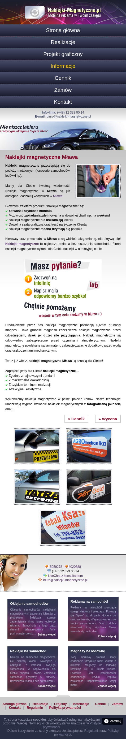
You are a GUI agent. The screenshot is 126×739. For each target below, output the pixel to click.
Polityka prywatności (65, 708)
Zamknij (112, 721)
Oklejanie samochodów (25, 609)
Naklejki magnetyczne (22, 244)
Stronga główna (15, 704)
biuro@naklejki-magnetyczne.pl (69, 116)
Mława (57, 196)
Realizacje (63, 42)
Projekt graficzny (63, 54)
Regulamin (35, 708)
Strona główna (63, 30)
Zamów (63, 90)
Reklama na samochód (86, 607)
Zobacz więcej (46, 634)
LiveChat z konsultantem (65, 576)
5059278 (56, 567)
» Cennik (76, 419)
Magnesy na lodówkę (100, 665)
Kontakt (63, 102)
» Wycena (108, 419)
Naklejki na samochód (24, 657)
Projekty (60, 704)
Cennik (63, 78)
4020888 (75, 567)
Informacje (63, 66)
